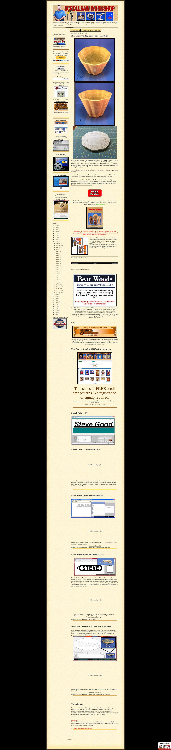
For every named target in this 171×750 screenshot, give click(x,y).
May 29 (58, 279)
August (58, 284)
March (57, 247)
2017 (56, 296)
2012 (56, 235)
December (58, 292)
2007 (56, 225)
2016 (56, 294)
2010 (56, 231)
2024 (56, 310)
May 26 (58, 277)
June (57, 281)
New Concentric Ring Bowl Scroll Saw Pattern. (89, 36)
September (59, 286)
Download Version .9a (95, 692)
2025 (56, 312)
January (58, 243)
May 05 (58, 255)
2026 (56, 314)
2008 (56, 227)
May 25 (58, 275)
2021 (56, 304)
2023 (56, 308)
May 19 (58, 269)
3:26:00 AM (85, 257)
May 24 (58, 273)
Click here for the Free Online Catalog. (95, 404)
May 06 (58, 257)
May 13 (58, 263)
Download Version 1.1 (95, 546)
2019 (56, 300)
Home (95, 263)
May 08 (58, 259)
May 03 (58, 253)
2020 (56, 302)
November (58, 290)
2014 (56, 239)
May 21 (58, 271)
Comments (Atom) (84, 269)
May (57, 251)
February (58, 245)
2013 (56, 237)
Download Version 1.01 (94, 617)
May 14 (58, 265)
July (57, 283)
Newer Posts (75, 263)
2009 (56, 229)
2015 (56, 241)
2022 (56, 306)
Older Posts (115, 263)
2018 (56, 298)
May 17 (58, 267)
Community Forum (87, 30)
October (58, 288)
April (57, 249)
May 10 (58, 261)
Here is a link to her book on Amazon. (81, 185)
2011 (56, 233)
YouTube (97, 30)
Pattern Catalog (75, 30)
